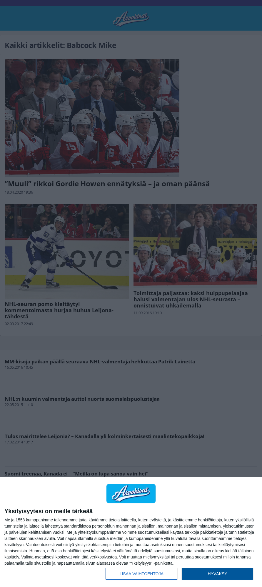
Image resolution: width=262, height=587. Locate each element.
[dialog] (131, 532)
